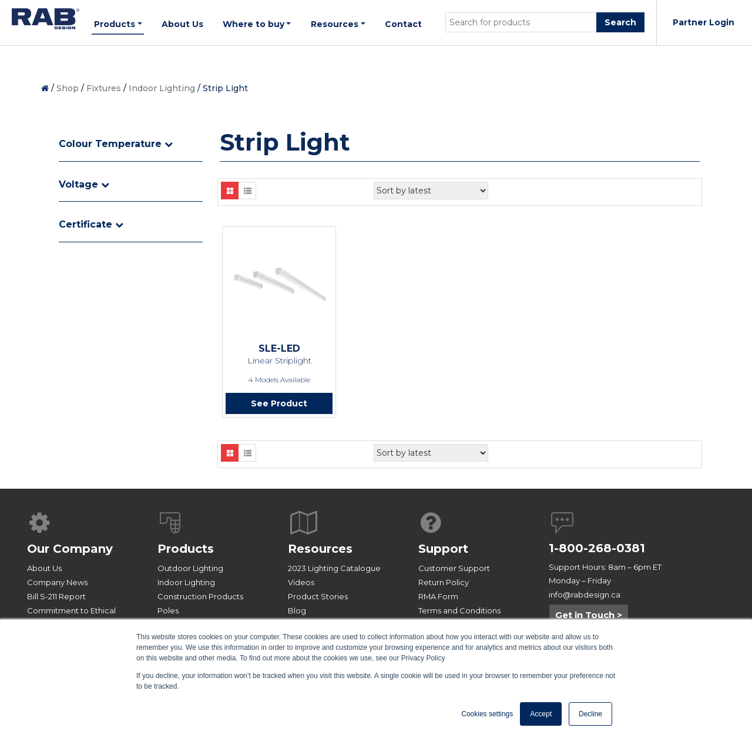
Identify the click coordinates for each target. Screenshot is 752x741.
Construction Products (200, 596)
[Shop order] (431, 190)
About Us (44, 568)
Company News (57, 582)
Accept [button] (541, 714)
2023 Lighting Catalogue (334, 568)
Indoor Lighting (162, 88)
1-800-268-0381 (597, 548)
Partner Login (703, 22)
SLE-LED (279, 348)
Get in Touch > (588, 614)
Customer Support (454, 568)
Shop (67, 88)
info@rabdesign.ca (584, 594)
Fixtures (103, 88)
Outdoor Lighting (190, 568)
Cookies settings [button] (487, 714)
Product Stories (318, 596)
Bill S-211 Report (56, 596)
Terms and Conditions (459, 610)
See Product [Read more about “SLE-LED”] (279, 403)
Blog (297, 610)
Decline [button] (590, 714)
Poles (168, 610)
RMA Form (438, 596)
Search (620, 22)
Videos (301, 582)
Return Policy (443, 582)
